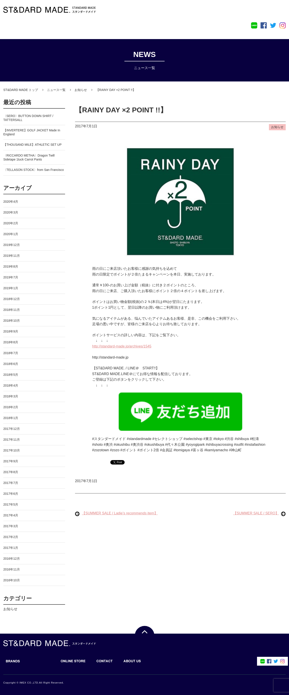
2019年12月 (11, 245)
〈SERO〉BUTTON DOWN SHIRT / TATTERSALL (28, 118)
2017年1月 (10, 548)
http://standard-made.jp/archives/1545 (122, 346)
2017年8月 (10, 472)
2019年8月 (10, 266)
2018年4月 (10, 385)
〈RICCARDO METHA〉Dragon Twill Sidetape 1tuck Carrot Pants (28, 157)
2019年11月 (11, 255)
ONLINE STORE (71, 27)
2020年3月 (10, 212)
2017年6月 (10, 493)
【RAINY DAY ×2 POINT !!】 (121, 110)
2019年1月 (10, 288)
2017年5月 (10, 504)
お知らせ (10, 609)
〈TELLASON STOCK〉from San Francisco (33, 170)
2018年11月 (11, 310)
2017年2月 (10, 537)
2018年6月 (10, 364)
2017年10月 (11, 450)
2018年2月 (10, 407)
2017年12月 (11, 429)
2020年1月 (10, 234)
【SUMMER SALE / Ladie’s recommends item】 (120, 513)
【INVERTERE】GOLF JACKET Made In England (31, 132)
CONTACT (102, 27)
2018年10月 (11, 320)
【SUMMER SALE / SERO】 (256, 513)
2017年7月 (10, 483)
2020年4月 (10, 201)
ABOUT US (130, 27)
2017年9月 (10, 461)
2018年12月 (11, 299)
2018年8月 (10, 342)
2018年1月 (10, 418)
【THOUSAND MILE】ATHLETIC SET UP (32, 144)
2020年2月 (10, 223)
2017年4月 (10, 515)
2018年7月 (10, 353)
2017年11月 (11, 439)
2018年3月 (10, 396)
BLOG (38, 27)
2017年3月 (10, 526)
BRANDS (10, 27)
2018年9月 (10, 331)
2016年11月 (11, 569)
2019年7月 (10, 277)
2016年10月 (11, 580)
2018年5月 (10, 374)
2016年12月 (11, 558)
